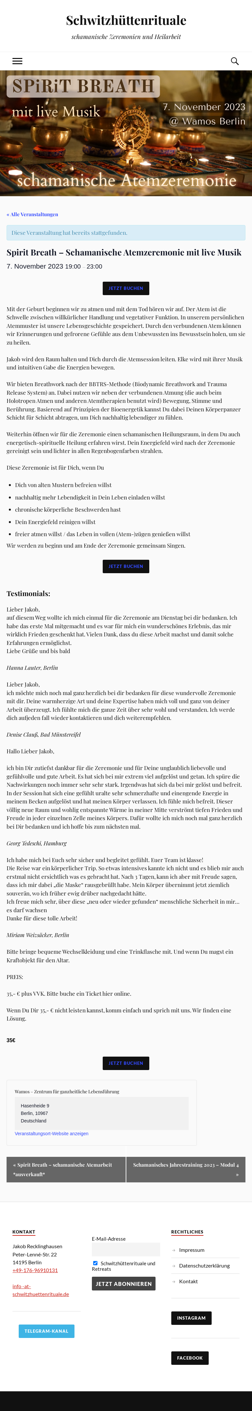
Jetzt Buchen (126, 288)
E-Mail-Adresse (109, 1239)
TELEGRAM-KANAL (47, 1331)
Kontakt (188, 1281)
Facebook (190, 1358)
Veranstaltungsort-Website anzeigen (52, 1133)
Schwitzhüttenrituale (126, 19)
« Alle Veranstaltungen (32, 214)
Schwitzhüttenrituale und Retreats (123, 1266)
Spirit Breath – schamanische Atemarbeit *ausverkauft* (62, 1169)
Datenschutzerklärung (204, 1265)
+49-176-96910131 (35, 1270)
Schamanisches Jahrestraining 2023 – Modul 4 (186, 1169)
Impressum (191, 1250)
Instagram (191, 1318)
